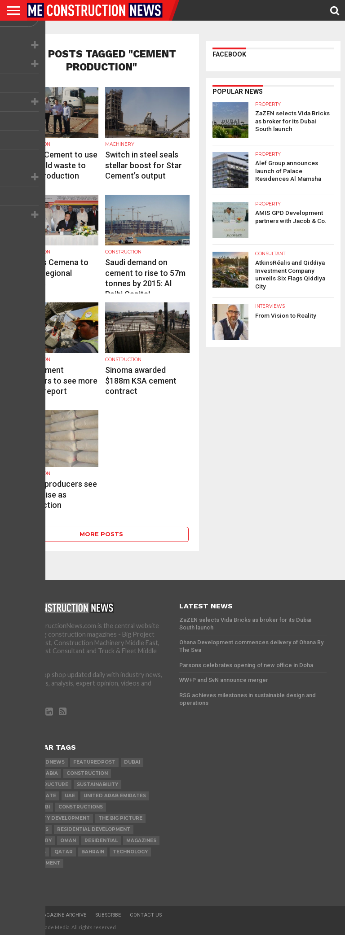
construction (87, 773)
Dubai (132, 762)
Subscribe (108, 915)
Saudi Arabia (40, 773)
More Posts (101, 534)
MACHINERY (37, 840)
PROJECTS (35, 829)
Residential (101, 840)
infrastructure (45, 784)
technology (130, 852)
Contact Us (146, 915)
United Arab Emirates (115, 796)
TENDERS (34, 852)
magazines (141, 840)
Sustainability (97, 784)
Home (22, 915)
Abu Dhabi (36, 807)
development (41, 863)
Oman (68, 840)
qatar (63, 852)
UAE (70, 796)
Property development (56, 818)
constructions (80, 807)
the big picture (120, 818)
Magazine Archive (62, 915)
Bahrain (92, 852)
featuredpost (94, 762)
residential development (93, 829)
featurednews (43, 762)
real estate (39, 796)
